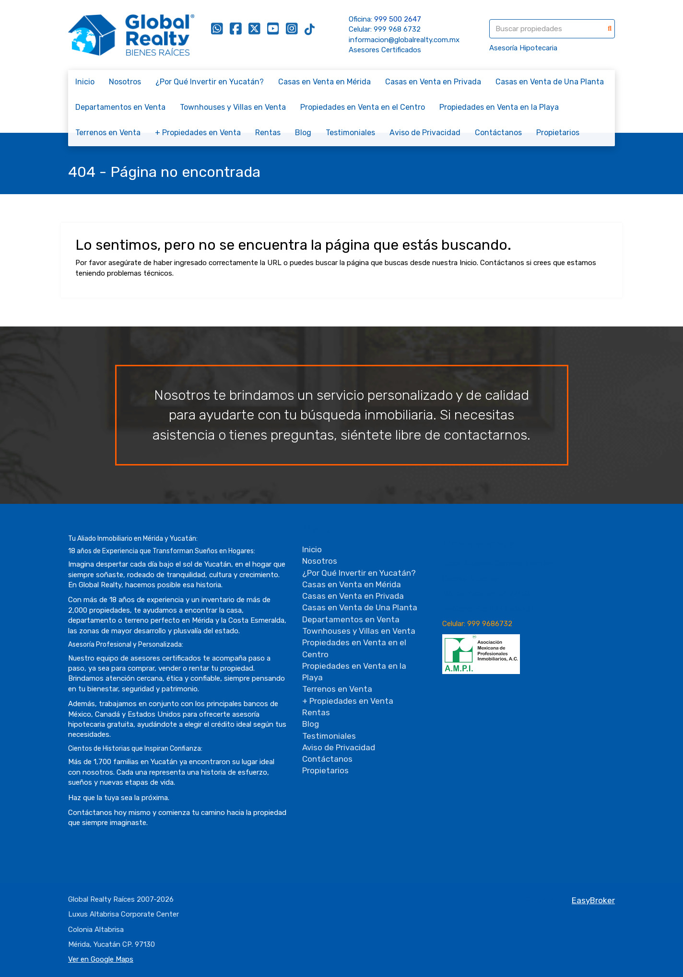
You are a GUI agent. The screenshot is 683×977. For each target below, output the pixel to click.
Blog (303, 132)
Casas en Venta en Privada (433, 81)
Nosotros (125, 81)
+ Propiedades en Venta (198, 132)
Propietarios (557, 132)
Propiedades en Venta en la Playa (499, 107)
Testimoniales (350, 132)
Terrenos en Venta (108, 132)
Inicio (84, 81)
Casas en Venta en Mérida (324, 81)
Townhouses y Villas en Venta (233, 107)
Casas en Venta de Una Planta (549, 81)
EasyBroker (593, 900)
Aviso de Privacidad (424, 132)
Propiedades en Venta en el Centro (362, 107)
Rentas (268, 132)
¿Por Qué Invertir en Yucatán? (209, 81)
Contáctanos (498, 132)
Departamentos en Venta (120, 107)
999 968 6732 (397, 29)
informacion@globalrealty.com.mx (404, 39)
